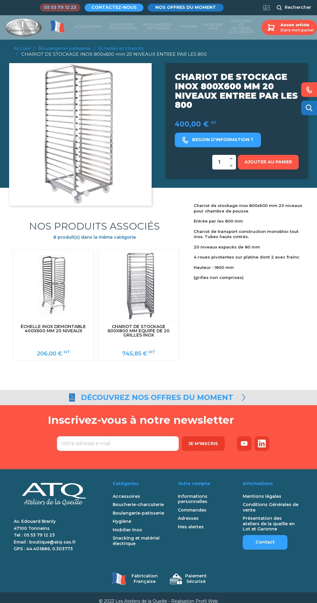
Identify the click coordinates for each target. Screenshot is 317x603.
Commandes (192, 503)
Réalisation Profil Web (194, 594)
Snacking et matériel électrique (241, 27)
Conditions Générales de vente (270, 500)
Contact (265, 535)
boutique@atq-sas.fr (52, 535)
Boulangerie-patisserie (158, 27)
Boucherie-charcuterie (122, 27)
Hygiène (188, 27)
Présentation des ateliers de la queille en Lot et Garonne (269, 517)
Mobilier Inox (213, 27)
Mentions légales (262, 489)
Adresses (188, 511)
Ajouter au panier (268, 162)
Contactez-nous (118, 7)
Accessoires (88, 27)
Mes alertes (191, 520)
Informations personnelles (192, 492)
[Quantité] (219, 162)
